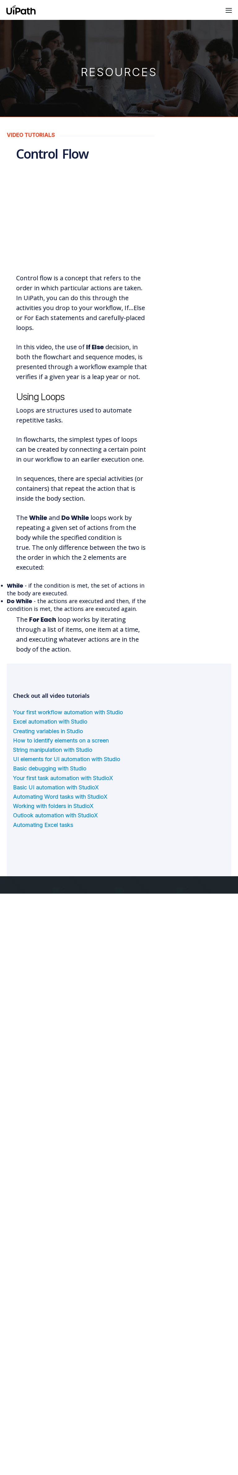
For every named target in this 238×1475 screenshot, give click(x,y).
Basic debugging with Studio (50, 738)
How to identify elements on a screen (61, 710)
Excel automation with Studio (51, 691)
